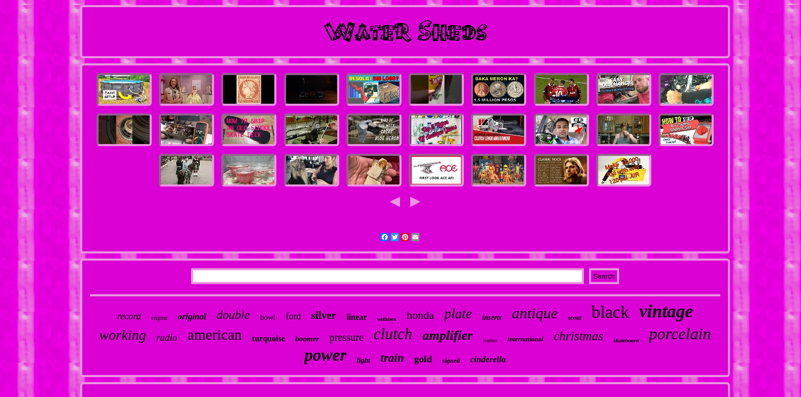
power (325, 355)
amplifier (447, 335)
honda (420, 315)
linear (356, 317)
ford (293, 316)
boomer (307, 339)
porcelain (680, 333)
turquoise (268, 338)
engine (159, 317)
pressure (346, 337)
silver (323, 315)
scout (574, 317)
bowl (267, 317)
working (122, 335)
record (129, 316)
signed (451, 360)
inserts (492, 317)
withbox (386, 319)
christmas (578, 336)
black (610, 311)
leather (490, 340)
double (233, 314)
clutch (392, 334)
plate (458, 313)
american (214, 334)
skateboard (626, 340)
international (526, 339)
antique (535, 313)
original (192, 316)
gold (423, 359)
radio (166, 337)
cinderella (488, 359)
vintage (666, 311)
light (363, 360)
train (392, 358)
